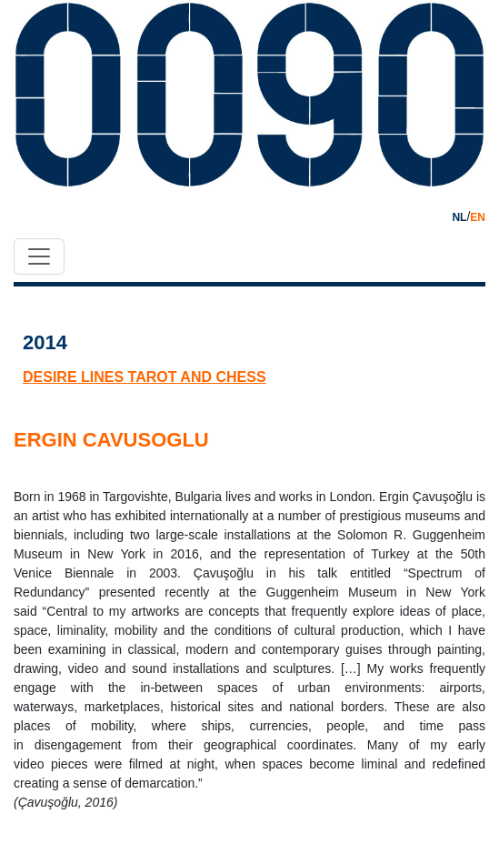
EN (477, 217)
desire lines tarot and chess (144, 377)
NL (459, 217)
